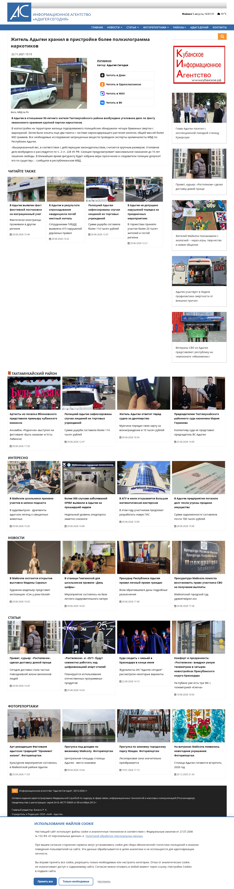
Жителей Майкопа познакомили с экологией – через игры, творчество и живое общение (199, 240)
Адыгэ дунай (199, 27)
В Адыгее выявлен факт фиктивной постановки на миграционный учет (26, 209)
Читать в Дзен (112, 75)
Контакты (220, 27)
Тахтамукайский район (32, 373)
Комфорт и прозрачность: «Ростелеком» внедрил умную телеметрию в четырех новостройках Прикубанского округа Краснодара (194, 666)
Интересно (104, 60)
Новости (114, 27)
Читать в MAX (112, 93)
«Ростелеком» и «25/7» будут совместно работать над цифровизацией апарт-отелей (85, 662)
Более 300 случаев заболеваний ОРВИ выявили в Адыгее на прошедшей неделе (86, 503)
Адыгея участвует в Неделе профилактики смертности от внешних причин (194, 296)
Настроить (104, 881)
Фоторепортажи (156, 27)
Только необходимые (76, 881)
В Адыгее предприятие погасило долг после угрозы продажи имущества (196, 503)
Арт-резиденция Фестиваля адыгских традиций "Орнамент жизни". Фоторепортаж (31, 751)
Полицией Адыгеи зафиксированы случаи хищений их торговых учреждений (88, 418)
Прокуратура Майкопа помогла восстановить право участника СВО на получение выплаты (198, 582)
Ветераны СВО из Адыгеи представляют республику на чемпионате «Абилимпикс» (194, 352)
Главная (97, 27)
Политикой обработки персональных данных (114, 836)
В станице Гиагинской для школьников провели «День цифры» (84, 582)
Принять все (45, 881)
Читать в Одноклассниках (120, 84)
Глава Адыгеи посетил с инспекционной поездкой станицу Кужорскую (197, 133)
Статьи (133, 27)
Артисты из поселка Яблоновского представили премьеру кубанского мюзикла (33, 418)
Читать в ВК (111, 102)
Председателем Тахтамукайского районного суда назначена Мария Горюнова (196, 418)
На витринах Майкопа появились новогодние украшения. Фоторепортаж (197, 751)
